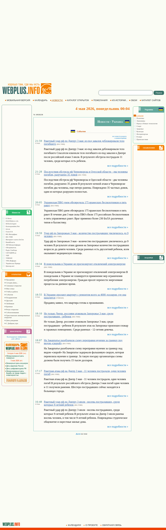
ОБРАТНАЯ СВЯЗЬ (111, 525)
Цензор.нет (9, 266)
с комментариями (120, 138)
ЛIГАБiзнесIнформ (12, 245)
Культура (140, 131)
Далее (78, 434)
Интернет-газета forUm (14, 240)
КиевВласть (10, 242)
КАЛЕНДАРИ (74, 525)
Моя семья (9, 289)
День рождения (11, 320)
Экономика (140, 121)
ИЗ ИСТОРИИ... (119, 100)
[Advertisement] (40, 41)
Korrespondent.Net (12, 226)
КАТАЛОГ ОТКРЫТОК (77, 100)
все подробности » (117, 165)
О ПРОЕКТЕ (90, 525)
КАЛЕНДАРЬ (40, 100)
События (8, 295)
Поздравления (10, 298)
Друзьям (8, 301)
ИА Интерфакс (11, 234)
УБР (7, 255)
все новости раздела (119, 136)
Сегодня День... (11, 283)
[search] (126, 92)
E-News (8, 218)
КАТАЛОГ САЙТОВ (150, 100)
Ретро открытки (11, 309)
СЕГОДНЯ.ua (10, 253)
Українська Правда (12, 263)
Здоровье (140, 129)
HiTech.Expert (10, 224)
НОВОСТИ (56, 100)
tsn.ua (7, 229)
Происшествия (142, 139)
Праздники (9, 280)
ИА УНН (9, 237)
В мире (139, 137)
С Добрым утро (11, 323)
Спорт (138, 126)
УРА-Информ (10, 261)
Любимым (9, 304)
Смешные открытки (12, 286)
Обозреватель (10, 247)
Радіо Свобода (11, 250)
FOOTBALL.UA (11, 221)
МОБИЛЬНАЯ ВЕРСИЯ (18, 100)
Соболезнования (11, 312)
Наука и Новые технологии (146, 123)
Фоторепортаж (142, 134)
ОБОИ (133, 100)
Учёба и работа (11, 292)
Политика (140, 118)
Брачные (8, 306)
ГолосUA (9, 232)
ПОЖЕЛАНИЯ (99, 100)
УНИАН (8, 258)
